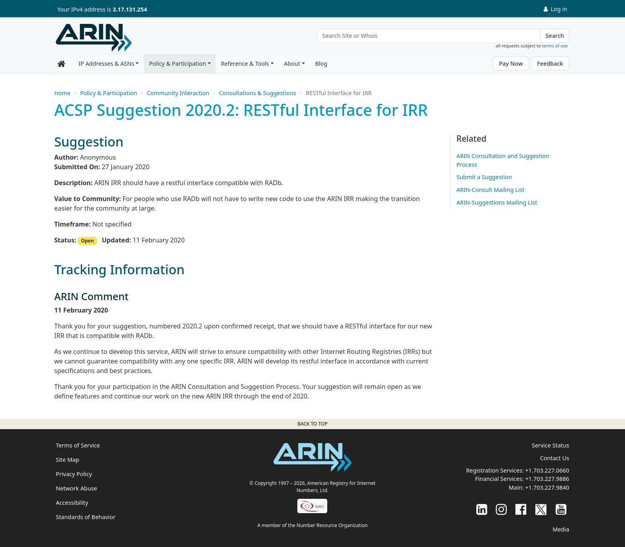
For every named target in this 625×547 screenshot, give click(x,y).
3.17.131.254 (130, 9)
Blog (321, 63)
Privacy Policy (74, 474)
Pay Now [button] (511, 63)
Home (62, 93)
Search (555, 35)
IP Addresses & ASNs (106, 63)
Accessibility (72, 502)
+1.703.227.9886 (547, 479)
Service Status (550, 445)
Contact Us (554, 458)
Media (560, 529)
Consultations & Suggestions (257, 93)
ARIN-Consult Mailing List (490, 189)
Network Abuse (76, 488)
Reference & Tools (245, 63)
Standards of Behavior (86, 517)
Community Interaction (178, 93)
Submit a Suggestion (484, 177)
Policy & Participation (177, 63)
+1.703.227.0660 (547, 470)
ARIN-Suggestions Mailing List (496, 202)
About (292, 63)
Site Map (67, 459)
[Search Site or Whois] (429, 36)
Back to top (312, 423)
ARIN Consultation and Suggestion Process (502, 160)
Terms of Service (78, 445)
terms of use (555, 46)
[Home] (94, 38)
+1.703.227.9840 (547, 487)
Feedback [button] (550, 63)
